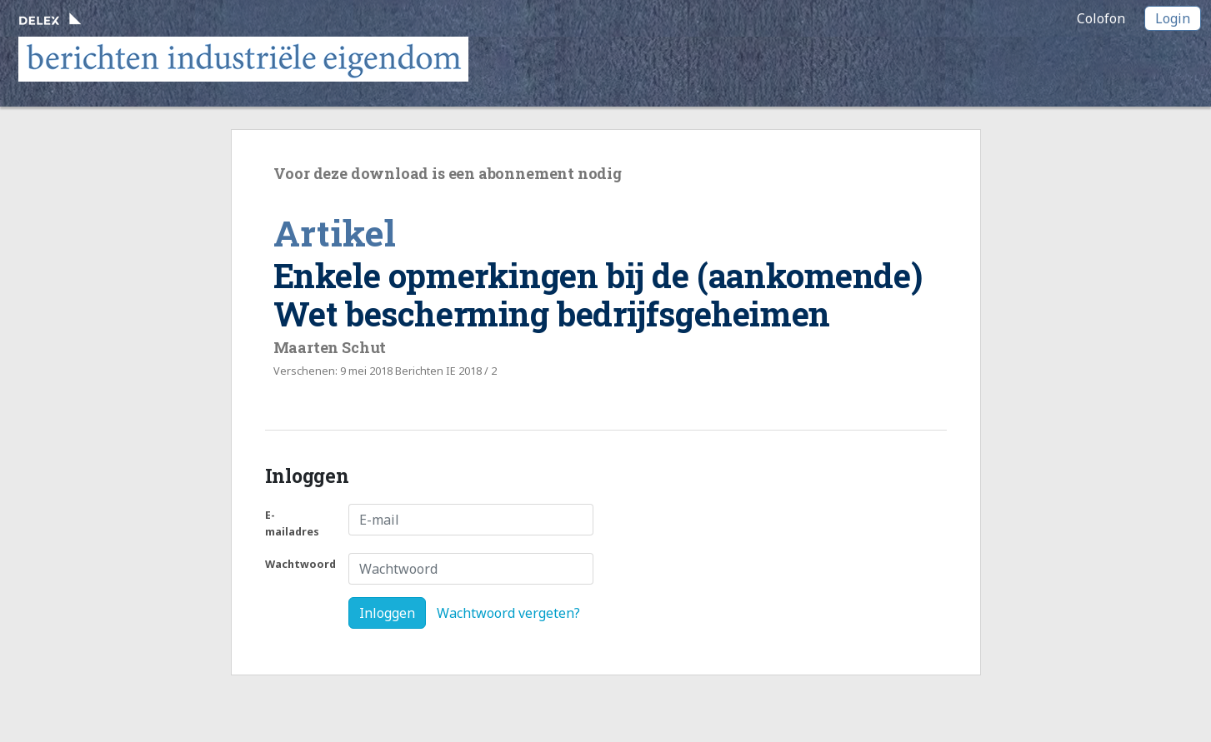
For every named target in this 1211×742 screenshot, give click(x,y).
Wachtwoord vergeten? (508, 613)
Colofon (1101, 18)
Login (1172, 18)
